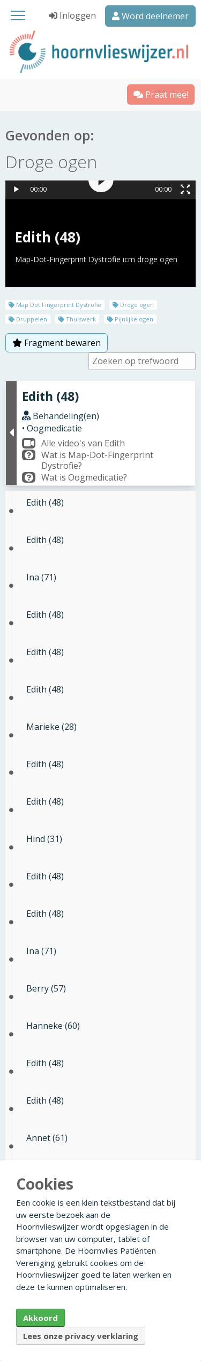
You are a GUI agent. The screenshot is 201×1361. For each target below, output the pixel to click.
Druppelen (28, 319)
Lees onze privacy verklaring (80, 1336)
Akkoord (40, 1317)
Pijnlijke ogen (130, 319)
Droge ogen (133, 305)
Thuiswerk (77, 319)
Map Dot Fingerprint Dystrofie (55, 305)
